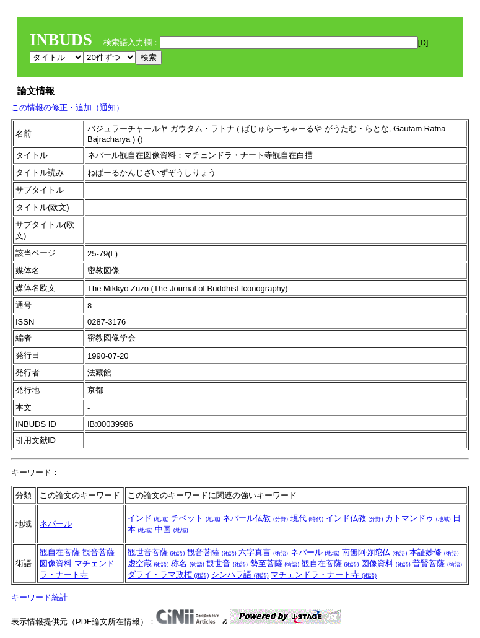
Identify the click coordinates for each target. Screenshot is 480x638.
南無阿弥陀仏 (375, 552)
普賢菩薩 (437, 563)
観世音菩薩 (156, 552)
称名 (187, 563)
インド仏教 (354, 518)
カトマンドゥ (418, 518)
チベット (195, 518)
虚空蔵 (148, 563)
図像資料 (56, 563)
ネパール (56, 523)
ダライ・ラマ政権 (168, 574)
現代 (307, 518)
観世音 (227, 563)
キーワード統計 (39, 597)
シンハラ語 (240, 574)
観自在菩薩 (60, 552)
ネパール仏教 (255, 518)
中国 (171, 529)
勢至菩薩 (275, 563)
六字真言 (263, 552)
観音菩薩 (98, 552)
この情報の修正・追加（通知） (67, 107)
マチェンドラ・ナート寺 (324, 574)
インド (148, 518)
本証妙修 (434, 552)
